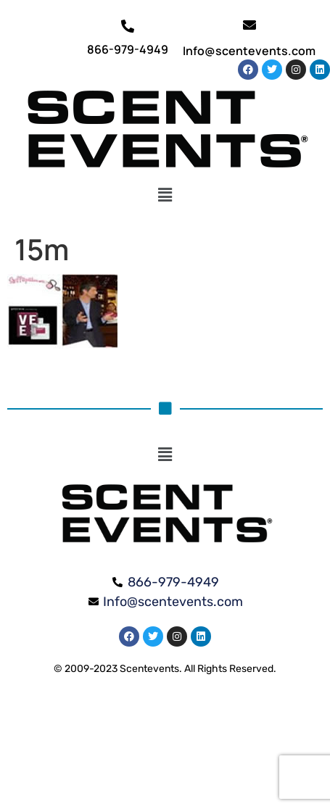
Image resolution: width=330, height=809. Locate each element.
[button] (165, 195)
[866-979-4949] (127, 26)
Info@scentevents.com (249, 51)
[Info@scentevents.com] (249, 24)
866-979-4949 (127, 49)
